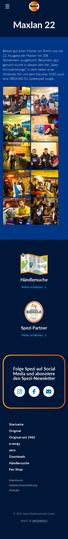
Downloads (17, 456)
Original (15, 431)
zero (12, 450)
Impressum (16, 480)
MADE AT (34, 520)
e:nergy (14, 444)
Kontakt (14, 490)
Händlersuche (19, 463)
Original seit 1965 (22, 437)
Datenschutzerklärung (23, 485)
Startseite (16, 424)
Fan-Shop (16, 469)
